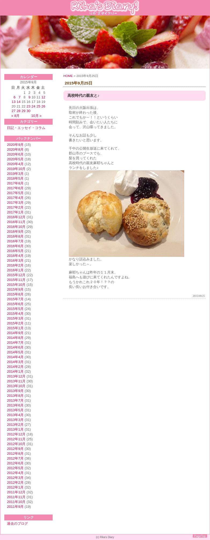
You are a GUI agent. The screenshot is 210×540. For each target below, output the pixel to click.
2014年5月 (15, 352)
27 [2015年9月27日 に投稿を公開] (13, 111)
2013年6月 (15, 405)
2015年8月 (15, 294)
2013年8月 (15, 396)
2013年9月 (15, 391)
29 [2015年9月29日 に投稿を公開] (23, 111)
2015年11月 (16, 280)
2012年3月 (15, 478)
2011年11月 (16, 497)
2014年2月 (15, 367)
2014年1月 (15, 371)
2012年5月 (15, 468)
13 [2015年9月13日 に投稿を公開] (13, 102)
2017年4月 (15, 198)
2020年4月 (15, 164)
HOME (68, 75)
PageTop (200, 536)
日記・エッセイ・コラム (26, 128)
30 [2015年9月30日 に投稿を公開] (28, 111)
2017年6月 (15, 188)
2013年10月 (16, 386)
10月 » (36, 116)
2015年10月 (16, 285)
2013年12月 (16, 376)
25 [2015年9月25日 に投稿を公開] (38, 106)
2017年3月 (15, 203)
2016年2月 (15, 265)
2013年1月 (15, 429)
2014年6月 (15, 347)
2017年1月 (15, 212)
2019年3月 (15, 174)
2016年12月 (16, 217)
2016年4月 (15, 256)
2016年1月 (15, 270)
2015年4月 (15, 314)
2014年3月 (15, 362)
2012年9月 (15, 449)
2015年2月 (15, 323)
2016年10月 (16, 227)
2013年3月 (15, 420)
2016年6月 (15, 246)
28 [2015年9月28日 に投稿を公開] (18, 111)
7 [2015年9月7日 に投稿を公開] (19, 97)
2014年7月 (15, 343)
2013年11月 (16, 381)
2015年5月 (15, 309)
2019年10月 (16, 169)
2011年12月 (16, 492)
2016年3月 (15, 260)
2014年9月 (15, 333)
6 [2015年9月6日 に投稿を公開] (15, 97)
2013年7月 (15, 400)
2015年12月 (16, 275)
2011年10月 (16, 502)
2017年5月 (15, 193)
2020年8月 (15, 149)
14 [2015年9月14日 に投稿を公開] (18, 102)
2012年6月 (15, 463)
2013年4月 (15, 415)
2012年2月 (15, 482)
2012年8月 (15, 454)
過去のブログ (17, 523)
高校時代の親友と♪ (83, 96)
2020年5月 (15, 159)
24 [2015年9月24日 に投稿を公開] (33, 106)
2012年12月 (16, 434)
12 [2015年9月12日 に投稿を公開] (43, 97)
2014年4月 (15, 357)
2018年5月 (15, 178)
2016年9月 (15, 232)
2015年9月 (15, 289)
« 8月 (15, 116)
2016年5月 (15, 251)
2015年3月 (15, 318)
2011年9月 (15, 507)
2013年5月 (15, 410)
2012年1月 (15, 487)
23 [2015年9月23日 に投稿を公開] (28, 106)
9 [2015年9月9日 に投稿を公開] (29, 97)
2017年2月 (15, 207)
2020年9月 (15, 145)
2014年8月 (15, 338)
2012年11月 (16, 439)
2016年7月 (15, 241)
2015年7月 (15, 299)
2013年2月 (15, 425)
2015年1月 (15, 328)
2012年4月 (15, 473)
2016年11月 (16, 222)
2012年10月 (16, 444)
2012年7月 (15, 458)
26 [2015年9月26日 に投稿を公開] (43, 106)
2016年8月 (15, 236)
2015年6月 (15, 304)
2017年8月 (15, 183)
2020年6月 (15, 154)
